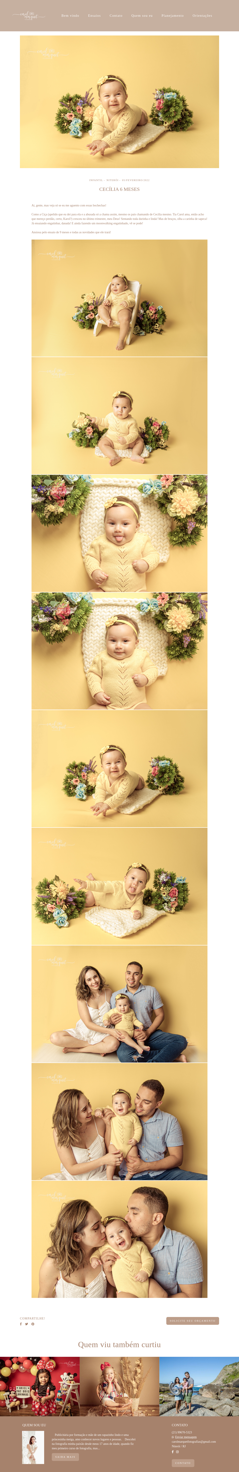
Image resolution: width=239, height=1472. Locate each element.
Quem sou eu (142, 15)
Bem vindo (70, 15)
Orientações (202, 15)
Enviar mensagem (186, 1437)
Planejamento (173, 15)
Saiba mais (65, 1457)
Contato (116, 15)
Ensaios (94, 15)
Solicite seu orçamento (193, 1320)
